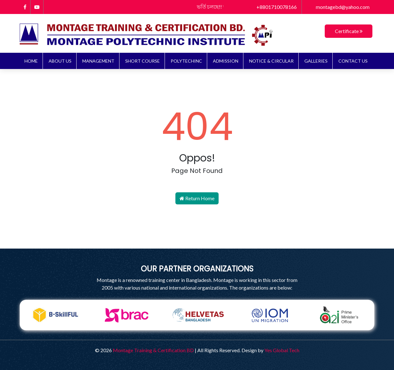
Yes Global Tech (281, 350)
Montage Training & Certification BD (153, 350)
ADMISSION (225, 61)
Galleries (316, 61)
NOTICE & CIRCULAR (271, 61)
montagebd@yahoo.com (338, 7)
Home (31, 61)
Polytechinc (186, 61)
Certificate (349, 31)
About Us (60, 61)
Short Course (142, 61)
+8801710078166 (273, 7)
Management (98, 61)
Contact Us (353, 61)
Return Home (197, 198)
